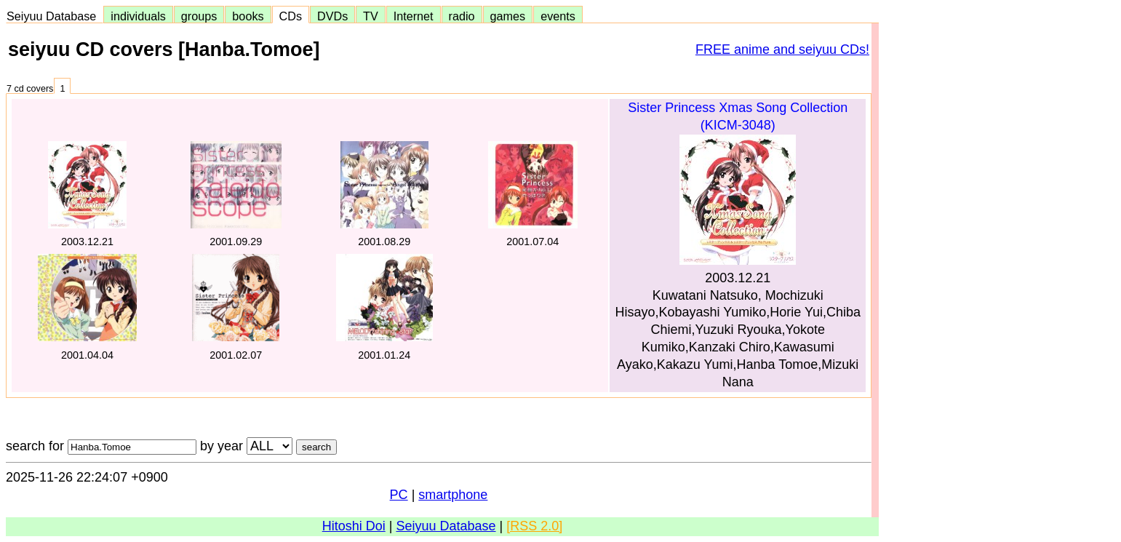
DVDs (332, 16)
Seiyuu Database (55, 16)
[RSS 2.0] (534, 526)
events (558, 16)
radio (462, 16)
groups (199, 16)
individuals (138, 16)
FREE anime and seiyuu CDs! (782, 49)
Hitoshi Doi (354, 526)
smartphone (452, 494)
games (508, 16)
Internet (413, 16)
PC (399, 494)
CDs (290, 16)
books (248, 16)
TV (370, 16)
